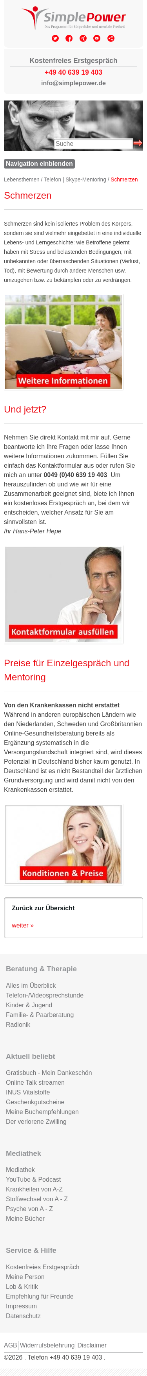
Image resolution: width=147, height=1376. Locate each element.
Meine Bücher (25, 1218)
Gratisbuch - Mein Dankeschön (49, 1072)
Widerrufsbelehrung (47, 1345)
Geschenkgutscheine (35, 1102)
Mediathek (20, 1169)
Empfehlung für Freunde (40, 1296)
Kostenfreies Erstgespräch (43, 1267)
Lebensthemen (22, 180)
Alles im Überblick (31, 985)
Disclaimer (92, 1345)
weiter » (23, 925)
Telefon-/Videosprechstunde (44, 995)
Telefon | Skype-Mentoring (75, 180)
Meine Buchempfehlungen (42, 1112)
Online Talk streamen (35, 1082)
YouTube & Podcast (33, 1179)
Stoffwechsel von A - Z (37, 1199)
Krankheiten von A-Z (34, 1189)
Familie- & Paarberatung (40, 1015)
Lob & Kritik (22, 1286)
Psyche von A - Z (29, 1209)
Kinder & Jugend (29, 1005)
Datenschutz (23, 1316)
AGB (10, 1345)
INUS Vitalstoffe (28, 1092)
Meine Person (25, 1277)
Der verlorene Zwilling (36, 1121)
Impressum (21, 1306)
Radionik (18, 1024)
